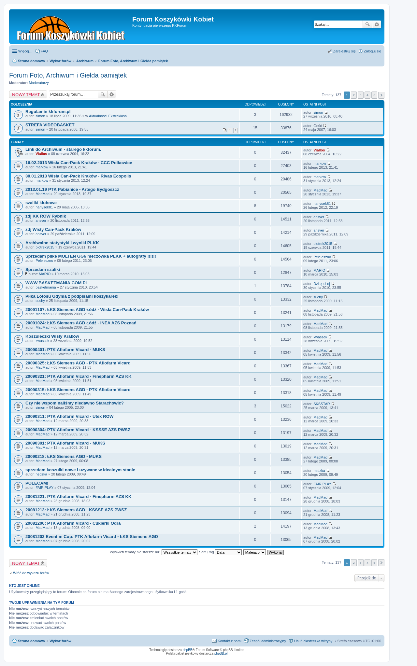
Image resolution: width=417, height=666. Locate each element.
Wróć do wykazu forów (31, 573)
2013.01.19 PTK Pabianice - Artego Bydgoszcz (72, 189)
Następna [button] (381, 95)
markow (42, 167)
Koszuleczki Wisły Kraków (52, 336)
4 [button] (367, 95)
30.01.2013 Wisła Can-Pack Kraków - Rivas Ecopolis (78, 176)
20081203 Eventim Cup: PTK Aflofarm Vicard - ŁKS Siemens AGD (91, 536)
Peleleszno (44, 260)
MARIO (44, 274)
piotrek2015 (45, 247)
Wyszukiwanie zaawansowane (376, 24)
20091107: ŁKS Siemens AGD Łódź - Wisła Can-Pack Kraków (87, 309)
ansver (41, 220)
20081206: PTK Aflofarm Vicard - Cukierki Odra (73, 523)
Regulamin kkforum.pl (48, 111)
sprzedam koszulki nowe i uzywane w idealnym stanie (80, 469)
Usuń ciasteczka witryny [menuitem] (313, 641)
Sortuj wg (220, 552)
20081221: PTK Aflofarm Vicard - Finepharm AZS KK (78, 496)
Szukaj (367, 24)
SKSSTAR (321, 404)
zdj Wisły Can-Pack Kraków (53, 229)
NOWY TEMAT (26, 94)
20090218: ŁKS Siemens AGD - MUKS (63, 456)
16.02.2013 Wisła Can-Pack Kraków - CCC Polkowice (78, 162)
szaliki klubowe (41, 202)
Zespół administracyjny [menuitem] (268, 641)
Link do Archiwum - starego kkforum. (63, 149)
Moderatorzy (39, 83)
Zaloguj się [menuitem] (372, 51)
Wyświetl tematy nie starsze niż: (153, 552)
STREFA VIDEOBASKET (49, 124)
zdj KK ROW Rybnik (45, 216)
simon (40, 116)
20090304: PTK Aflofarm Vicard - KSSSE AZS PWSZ (77, 429)
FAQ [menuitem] (44, 51)
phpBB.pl (221, 653)
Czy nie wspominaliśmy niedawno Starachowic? (74, 403)
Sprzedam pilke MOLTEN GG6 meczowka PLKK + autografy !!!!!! (90, 256)
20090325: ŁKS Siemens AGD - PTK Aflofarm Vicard (78, 363)
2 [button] (354, 95)
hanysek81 (44, 207)
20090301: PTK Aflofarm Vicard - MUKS (65, 443)
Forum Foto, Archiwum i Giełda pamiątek (68, 75)
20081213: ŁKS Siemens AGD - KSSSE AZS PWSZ (76, 509)
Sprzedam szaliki (42, 269)
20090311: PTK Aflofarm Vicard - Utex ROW (69, 416)
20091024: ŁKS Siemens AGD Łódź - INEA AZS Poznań (81, 322)
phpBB (188, 650)
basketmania (46, 287)
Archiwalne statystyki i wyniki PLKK (62, 242)
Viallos (41, 154)
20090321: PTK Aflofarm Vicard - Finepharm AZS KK (78, 376)
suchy (40, 301)
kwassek (42, 341)
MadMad (43, 194)
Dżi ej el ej (321, 284)
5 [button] (374, 95)
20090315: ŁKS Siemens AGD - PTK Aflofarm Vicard (78, 389)
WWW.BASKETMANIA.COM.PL (56, 282)
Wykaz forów (60, 641)
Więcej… (25, 51)
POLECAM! (36, 483)
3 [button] (361, 95)
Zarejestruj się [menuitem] (344, 51)
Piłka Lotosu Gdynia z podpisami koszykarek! (72, 296)
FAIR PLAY (44, 487)
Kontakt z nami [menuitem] (229, 641)
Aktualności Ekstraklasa (108, 116)
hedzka (41, 474)
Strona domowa (31, 641)
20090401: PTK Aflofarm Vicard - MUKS (65, 349)
